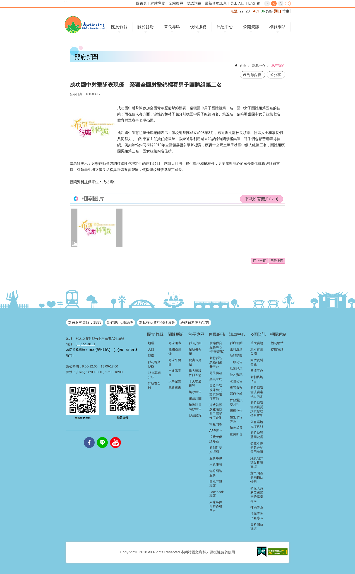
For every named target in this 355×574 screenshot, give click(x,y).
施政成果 (236, 428)
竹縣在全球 (154, 385)
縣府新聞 (277, 65)
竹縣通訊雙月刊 (236, 402)
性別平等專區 (236, 419)
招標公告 (236, 411)
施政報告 (195, 392)
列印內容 (254, 75)
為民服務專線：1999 (84, 322)
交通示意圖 (174, 373)
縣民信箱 (215, 373)
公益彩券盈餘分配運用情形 (256, 447)
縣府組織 (174, 343)
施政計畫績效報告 (195, 407)
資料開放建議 (256, 526)
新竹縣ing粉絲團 (120, 322)
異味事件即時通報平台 (215, 506)
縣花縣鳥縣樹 (154, 364)
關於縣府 (145, 26)
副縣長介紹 (195, 351)
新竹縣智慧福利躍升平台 (215, 362)
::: (65, 2)
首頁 (243, 65)
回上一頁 (259, 261)
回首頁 (141, 3)
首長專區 (172, 26)
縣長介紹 (195, 343)
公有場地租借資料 (256, 424)
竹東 (285, 11)
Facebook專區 (216, 494)
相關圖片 (93, 198)
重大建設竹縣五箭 (195, 373)
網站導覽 (158, 3)
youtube (115, 437)
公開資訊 (251, 26)
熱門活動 (236, 356)
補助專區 (256, 507)
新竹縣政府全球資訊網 (84, 24)
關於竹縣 (119, 26)
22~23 (245, 11)
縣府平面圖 (174, 362)
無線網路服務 (215, 473)
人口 (151, 349)
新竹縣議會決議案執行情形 (256, 392)
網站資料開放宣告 (194, 322)
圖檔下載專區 (215, 484)
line (102, 437)
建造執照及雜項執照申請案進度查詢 (215, 411)
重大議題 (256, 343)
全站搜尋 (176, 3)
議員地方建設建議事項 (256, 462)
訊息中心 (225, 26)
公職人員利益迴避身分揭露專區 (256, 494)
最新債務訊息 (216, 3)
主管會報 (236, 387)
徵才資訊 (236, 375)
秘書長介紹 (195, 362)
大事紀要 (174, 381)
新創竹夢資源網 (215, 450)
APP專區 (215, 430)
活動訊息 (236, 368)
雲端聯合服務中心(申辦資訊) (216, 347)
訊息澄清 (236, 349)
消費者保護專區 (215, 439)
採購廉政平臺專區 (256, 516)
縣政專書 (174, 387)
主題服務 (215, 464)
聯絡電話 (277, 349)
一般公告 (236, 362)
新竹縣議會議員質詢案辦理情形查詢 (256, 409)
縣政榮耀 (195, 415)
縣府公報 (236, 394)
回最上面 (277, 261)
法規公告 (236, 381)
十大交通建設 (195, 383)
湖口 (277, 11)
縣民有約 (215, 379)
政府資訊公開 (256, 351)
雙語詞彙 (194, 3)
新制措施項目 (256, 379)
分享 (288, 3)
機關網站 (277, 26)
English (254, 3)
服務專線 (215, 458)
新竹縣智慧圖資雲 (256, 435)
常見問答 (215, 424)
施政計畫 (195, 398)
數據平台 (256, 370)
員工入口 (237, 3)
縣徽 (151, 356)
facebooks (89, 437)
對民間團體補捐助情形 (256, 477)
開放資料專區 (256, 362)
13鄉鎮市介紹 (154, 375)
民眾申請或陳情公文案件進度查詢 (215, 392)
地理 (151, 343)
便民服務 (198, 26)
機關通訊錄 (174, 351)
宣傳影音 (236, 434)
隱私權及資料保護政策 (157, 322)
